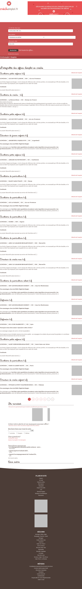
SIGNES (11, 222)
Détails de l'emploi (76, 72)
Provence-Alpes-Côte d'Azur (41, 557)
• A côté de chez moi (14, 28)
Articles (12, 433)
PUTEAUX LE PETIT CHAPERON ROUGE (21, 385)
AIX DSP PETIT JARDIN (16, 78)
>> (52, 399)
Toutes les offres (41, 482)
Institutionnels (41, 575)
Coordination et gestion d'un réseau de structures (41, 566)
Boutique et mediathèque (41, 493)
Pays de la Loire (41, 555)
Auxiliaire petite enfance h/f (12, 73)
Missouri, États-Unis (41, 547)
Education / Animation (41, 570)
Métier (27, 433)
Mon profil (41, 486)
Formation (41, 572)
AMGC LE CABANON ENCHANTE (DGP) (21, 243)
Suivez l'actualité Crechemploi (17, 440)
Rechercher (13, 50)
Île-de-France (41, 545)
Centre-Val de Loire (41, 540)
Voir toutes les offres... (26, 50)
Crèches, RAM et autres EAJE (41, 568)
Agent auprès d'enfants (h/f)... (19, 450)
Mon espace (41, 484)
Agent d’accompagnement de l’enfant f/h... (23, 454)
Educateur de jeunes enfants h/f (14, 135)
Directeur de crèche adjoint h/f (13, 380)
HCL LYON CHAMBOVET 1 (16, 324)
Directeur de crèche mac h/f (12, 259)
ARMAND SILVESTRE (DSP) (17, 160)
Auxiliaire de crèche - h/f (11, 95)
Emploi (20, 433)
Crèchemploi (4, 57)
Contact (41, 478)
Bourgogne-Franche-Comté (41, 536)
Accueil (41, 480)
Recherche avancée (13, 54)
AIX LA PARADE (14, 202)
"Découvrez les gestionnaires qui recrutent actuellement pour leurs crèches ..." (28, 406)
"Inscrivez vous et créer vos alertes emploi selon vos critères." (24, 425)
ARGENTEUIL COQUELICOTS (17, 140)
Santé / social (41, 579)
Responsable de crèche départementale (41, 577)
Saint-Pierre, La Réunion (41, 559)
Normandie (41, 549)
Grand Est (41, 542)
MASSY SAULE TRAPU (15, 181)
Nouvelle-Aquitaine (41, 551)
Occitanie (41, 553)
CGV (41, 489)
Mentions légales (41, 491)
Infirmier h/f (6, 300)
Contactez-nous (13, 438)
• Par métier (11, 34)
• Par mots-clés (12, 41)
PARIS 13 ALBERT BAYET (16, 365)
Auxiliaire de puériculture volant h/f (16, 281)
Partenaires (41, 495)
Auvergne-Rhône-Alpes (41, 534)
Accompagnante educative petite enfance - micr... (25, 447)
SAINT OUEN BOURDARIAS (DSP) (19, 344)
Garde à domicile (41, 574)
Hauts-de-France (41, 543)
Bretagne (41, 538)
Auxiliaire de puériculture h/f (13, 176)
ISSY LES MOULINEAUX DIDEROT (19, 286)
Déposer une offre (41, 487)
